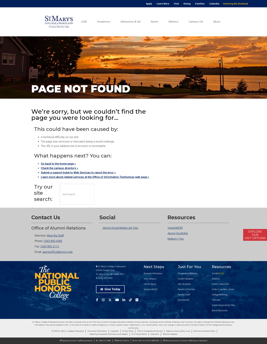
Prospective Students (188, 273)
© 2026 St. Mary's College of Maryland (68, 331)
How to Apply (150, 284)
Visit (176, 3)
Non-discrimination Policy (204, 331)
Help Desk (155, 334)
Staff (188, 294)
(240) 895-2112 (49, 246)
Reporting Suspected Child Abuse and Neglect (109, 334)
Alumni (154, 21)
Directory (216, 278)
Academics (103, 21)
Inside (218, 273)
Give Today (110, 289)
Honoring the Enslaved (235, 3)
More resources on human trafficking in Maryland (185, 341)
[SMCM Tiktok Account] (132, 300)
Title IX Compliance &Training (149, 331)
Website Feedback (170, 334)
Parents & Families (186, 289)
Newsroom (225, 284)
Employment (184, 300)
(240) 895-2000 (104, 278)
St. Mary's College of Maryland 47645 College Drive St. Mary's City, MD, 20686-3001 (110, 270)
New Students (184, 284)
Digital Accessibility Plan (223, 305)
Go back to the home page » (58, 163)
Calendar (214, 3)
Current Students (186, 278)
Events (215, 284)
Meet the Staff (55, 235)
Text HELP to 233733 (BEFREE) (146, 341)
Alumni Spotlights (178, 233)
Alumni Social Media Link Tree (118, 228)
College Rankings (220, 294)
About (216, 21)
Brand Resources (220, 310)
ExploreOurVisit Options (255, 235)
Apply (149, 3)
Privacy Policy (128, 331)
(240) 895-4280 (53, 241)
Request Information (153, 273)
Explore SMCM (150, 289)
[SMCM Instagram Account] (105, 300)
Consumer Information (97, 331)
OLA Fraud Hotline (139, 334)
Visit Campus (150, 278)
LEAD (84, 21)
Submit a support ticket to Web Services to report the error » (78, 172)
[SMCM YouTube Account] (119, 300)
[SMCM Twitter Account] (111, 300)
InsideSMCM (175, 228)
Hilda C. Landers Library (223, 289)
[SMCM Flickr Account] (139, 300)
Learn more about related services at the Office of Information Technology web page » (95, 177)
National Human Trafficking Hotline (76, 341)
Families (200, 3)
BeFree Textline (121, 341)
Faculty (181, 294)
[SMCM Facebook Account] (99, 300)
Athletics (173, 21)
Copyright (115, 331)
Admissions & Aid (130, 21)
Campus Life (196, 21)
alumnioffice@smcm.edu (57, 252)
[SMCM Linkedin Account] (125, 300)
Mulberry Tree (176, 238)
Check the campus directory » (59, 168)
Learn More (163, 3)
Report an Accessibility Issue (178, 331)
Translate (216, 300)
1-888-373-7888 (103, 341)
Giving (187, 3)
